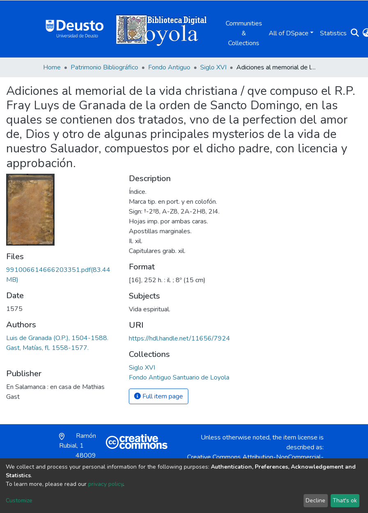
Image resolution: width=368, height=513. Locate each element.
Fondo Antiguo (169, 67)
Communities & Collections (244, 33)
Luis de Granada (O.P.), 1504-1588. (57, 338)
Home (52, 67)
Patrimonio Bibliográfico (104, 67)
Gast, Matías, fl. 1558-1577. (47, 347)
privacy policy (105, 484)
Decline (315, 500)
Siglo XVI (213, 67)
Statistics (333, 33)
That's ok (345, 500)
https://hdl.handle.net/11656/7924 (179, 338)
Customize (19, 500)
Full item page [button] (158, 396)
